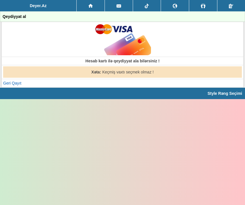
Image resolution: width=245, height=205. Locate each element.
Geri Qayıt (12, 83)
